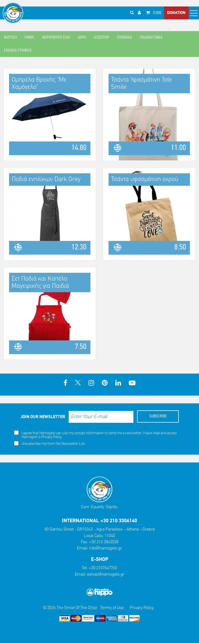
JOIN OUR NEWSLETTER (42, 417)
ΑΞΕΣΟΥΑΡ (101, 37)
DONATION (176, 13)
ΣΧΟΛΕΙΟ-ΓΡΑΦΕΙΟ (18, 50)
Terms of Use (112, 608)
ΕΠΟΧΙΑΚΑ (124, 37)
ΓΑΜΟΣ (29, 37)
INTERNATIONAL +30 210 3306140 (99, 521)
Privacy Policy (51, 437)
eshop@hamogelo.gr (105, 574)
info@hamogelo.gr (105, 548)
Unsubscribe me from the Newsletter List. (50, 443)
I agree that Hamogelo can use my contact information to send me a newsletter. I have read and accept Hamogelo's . (95, 434)
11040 (110, 536)
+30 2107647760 (103, 568)
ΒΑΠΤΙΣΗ (10, 37)
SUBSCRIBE (158, 416)
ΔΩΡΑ (82, 37)
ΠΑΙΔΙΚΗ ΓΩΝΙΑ (151, 37)
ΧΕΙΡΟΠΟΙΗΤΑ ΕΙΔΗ (56, 37)
